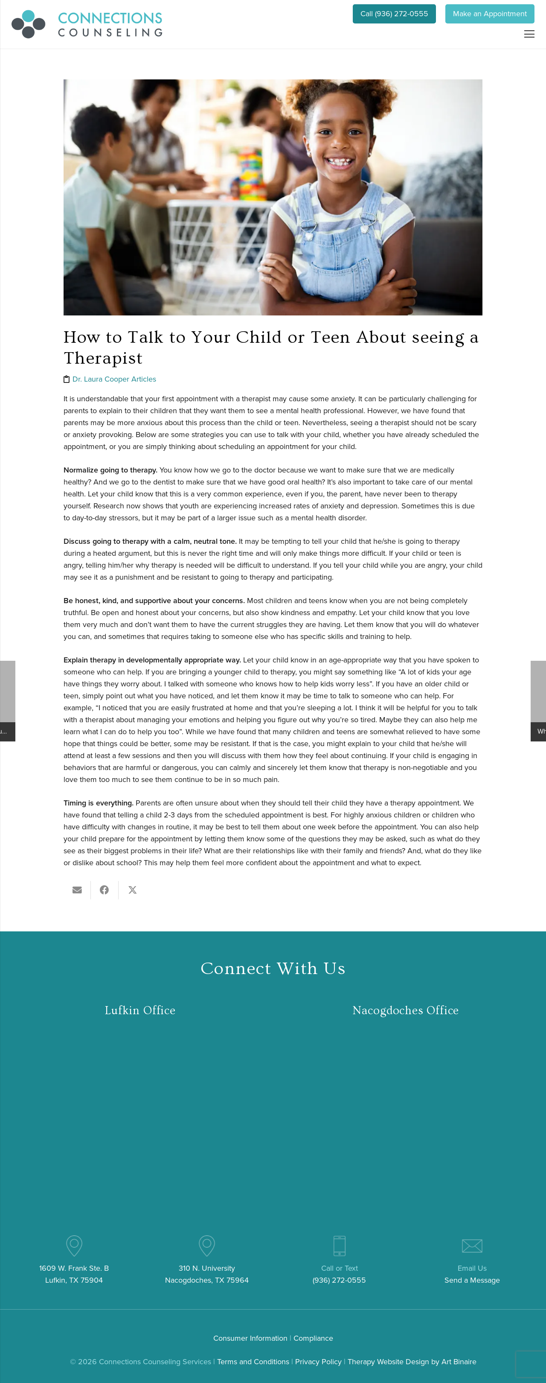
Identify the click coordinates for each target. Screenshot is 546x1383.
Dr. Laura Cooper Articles (114, 379)
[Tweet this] (132, 890)
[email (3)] (472, 1246)
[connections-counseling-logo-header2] (87, 24)
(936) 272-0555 (339, 1280)
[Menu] (529, 34)
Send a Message (472, 1280)
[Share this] (105, 890)
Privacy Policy (318, 1361)
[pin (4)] (74, 1246)
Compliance (313, 1338)
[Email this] (77, 890)
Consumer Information (250, 1338)
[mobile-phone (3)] (339, 1246)
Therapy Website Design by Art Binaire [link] (412, 1361)
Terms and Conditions (253, 1361)
